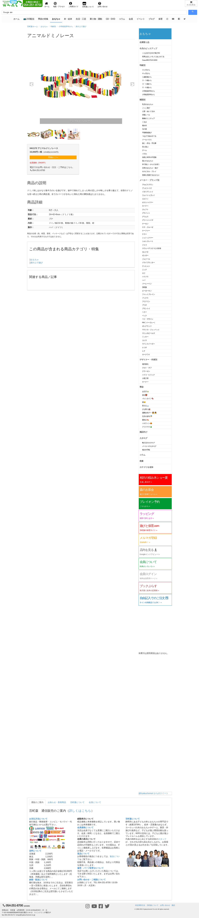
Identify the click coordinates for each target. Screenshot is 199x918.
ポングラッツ (147, 326)
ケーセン (145, 224)
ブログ (152, 19)
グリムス (145, 216)
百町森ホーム (32, 26)
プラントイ (146, 308)
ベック (144, 316)
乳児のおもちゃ (147, 104)
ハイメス (145, 277)
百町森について (77, 802)
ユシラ (144, 340)
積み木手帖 (146, 450)
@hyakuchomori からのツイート (153, 793)
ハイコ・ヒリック (148, 375)
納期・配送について (38, 880)
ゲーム (144, 150)
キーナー (145, 206)
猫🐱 (144, 402)
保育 (161, 19)
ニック (144, 270)
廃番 (142, 461)
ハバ (143, 280)
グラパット (146, 213)
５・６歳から (147, 87)
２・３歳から (147, 80)
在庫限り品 (144, 42)
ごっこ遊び (146, 108)
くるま (144, 122)
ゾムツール (146, 259)
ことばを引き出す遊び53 (151, 53)
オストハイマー (147, 202)
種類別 (143, 100)
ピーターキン (147, 291)
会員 (131, 19)
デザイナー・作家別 (148, 359)
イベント (141, 19)
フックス (145, 298)
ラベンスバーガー (148, 344)
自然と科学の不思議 (149, 157)
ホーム (16, 19)
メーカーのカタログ (149, 446)
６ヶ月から (146, 73)
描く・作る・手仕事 (149, 143)
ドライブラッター (148, 262)
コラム (122, 19)
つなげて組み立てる (149, 136)
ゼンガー (145, 255)
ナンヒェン (146, 266)
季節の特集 (43, 19)
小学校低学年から (66, 26)
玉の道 (144, 129)
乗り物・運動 (96, 19)
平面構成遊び (147, 133)
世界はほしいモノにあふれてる (153, 57)
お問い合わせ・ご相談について (91, 879)
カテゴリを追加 (146, 467)
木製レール (146, 115)
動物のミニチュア (148, 118)
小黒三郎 (145, 378)
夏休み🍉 (145, 420)
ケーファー (146, 231)
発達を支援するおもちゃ (151, 175)
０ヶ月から (146, 70)
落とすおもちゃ (147, 161)
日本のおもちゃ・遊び (150, 168)
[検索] (14, 12)
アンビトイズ (147, 188)
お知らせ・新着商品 (57, 802)
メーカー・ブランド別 (149, 180)
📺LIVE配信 (28, 19)
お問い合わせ (165, 905)
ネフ (143, 273)
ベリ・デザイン (147, 319)
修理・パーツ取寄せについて (90, 868)
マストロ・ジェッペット (151, 330)
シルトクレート (147, 241)
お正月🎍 (145, 391)
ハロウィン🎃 (147, 423)
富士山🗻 (145, 406)
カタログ (143, 438)
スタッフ (162, 839)
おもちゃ (56, 19)
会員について (95, 802)
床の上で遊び (81, 26)
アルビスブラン (147, 185)
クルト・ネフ (147, 368)
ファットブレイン (148, 294)
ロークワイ (146, 354)
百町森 (144, 287)
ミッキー (145, 337)
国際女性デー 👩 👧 (149, 413)
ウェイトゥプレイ (148, 195)
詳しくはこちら (80, 810)
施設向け (143, 432)
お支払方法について (38, 819)
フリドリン (146, 301)
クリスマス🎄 (147, 427)
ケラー (144, 234)
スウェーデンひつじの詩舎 (151, 248)
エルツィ (145, 199)
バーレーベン (147, 284)
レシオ (144, 347)
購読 (173, 905)
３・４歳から (147, 84)
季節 (142, 387)
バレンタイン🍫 (148, 399)
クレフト (145, 209)
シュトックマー (147, 238)
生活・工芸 (81, 19)
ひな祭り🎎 (146, 409)
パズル (144, 154)
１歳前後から (147, 77)
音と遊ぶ (145, 147)
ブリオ (144, 305)
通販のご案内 (37, 802)
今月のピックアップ (148, 48)
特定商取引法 (140, 905)
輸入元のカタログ (148, 443)
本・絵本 (68, 19)
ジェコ (144, 245)
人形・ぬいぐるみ (148, 111)
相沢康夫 (145, 364)
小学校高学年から (148, 95)
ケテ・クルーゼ (147, 227)
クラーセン (146, 371)
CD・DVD (110, 19)
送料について (35, 851)
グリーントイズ (147, 220)
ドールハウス (147, 140)
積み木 (144, 125)
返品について (83, 854)
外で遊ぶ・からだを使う (151, 164)
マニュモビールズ (148, 333)
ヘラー (144, 312)
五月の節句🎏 (147, 416)
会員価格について (85, 827)
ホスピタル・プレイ (149, 171)
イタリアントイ (147, 192)
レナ (143, 351)
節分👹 (144, 395)
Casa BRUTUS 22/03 (149, 60)
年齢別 (53, 26)
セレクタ (145, 252)
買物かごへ (53, 157)
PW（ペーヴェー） (149, 323)
